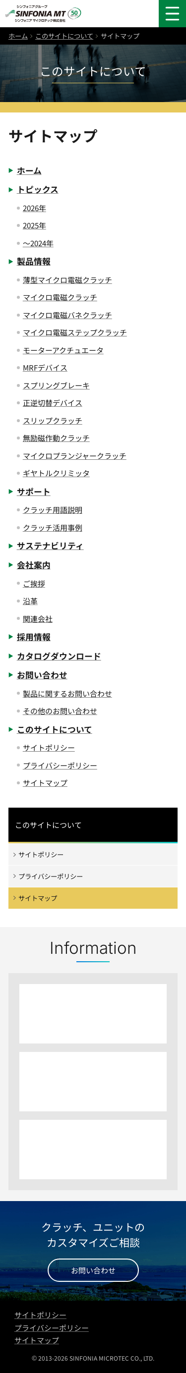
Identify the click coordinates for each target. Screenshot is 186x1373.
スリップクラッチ (52, 420)
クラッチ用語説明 (52, 509)
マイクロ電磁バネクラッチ (67, 315)
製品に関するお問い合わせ (67, 693)
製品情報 (34, 261)
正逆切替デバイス (52, 402)
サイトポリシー (49, 747)
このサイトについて (64, 36)
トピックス (38, 189)
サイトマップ (45, 782)
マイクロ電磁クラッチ (60, 297)
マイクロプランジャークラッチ (74, 455)
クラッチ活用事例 (52, 527)
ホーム (18, 36)
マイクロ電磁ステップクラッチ (75, 332)
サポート (34, 491)
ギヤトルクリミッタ (56, 473)
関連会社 (38, 618)
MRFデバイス (45, 367)
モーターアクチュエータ (63, 350)
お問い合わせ (42, 675)
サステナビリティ (50, 545)
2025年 (34, 225)
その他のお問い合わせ (60, 711)
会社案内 (34, 565)
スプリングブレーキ (56, 385)
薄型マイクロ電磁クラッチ (67, 280)
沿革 (30, 601)
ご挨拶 (34, 583)
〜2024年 (38, 243)
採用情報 (34, 637)
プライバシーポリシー (60, 765)
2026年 (34, 208)
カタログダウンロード (59, 656)
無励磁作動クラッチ (56, 438)
